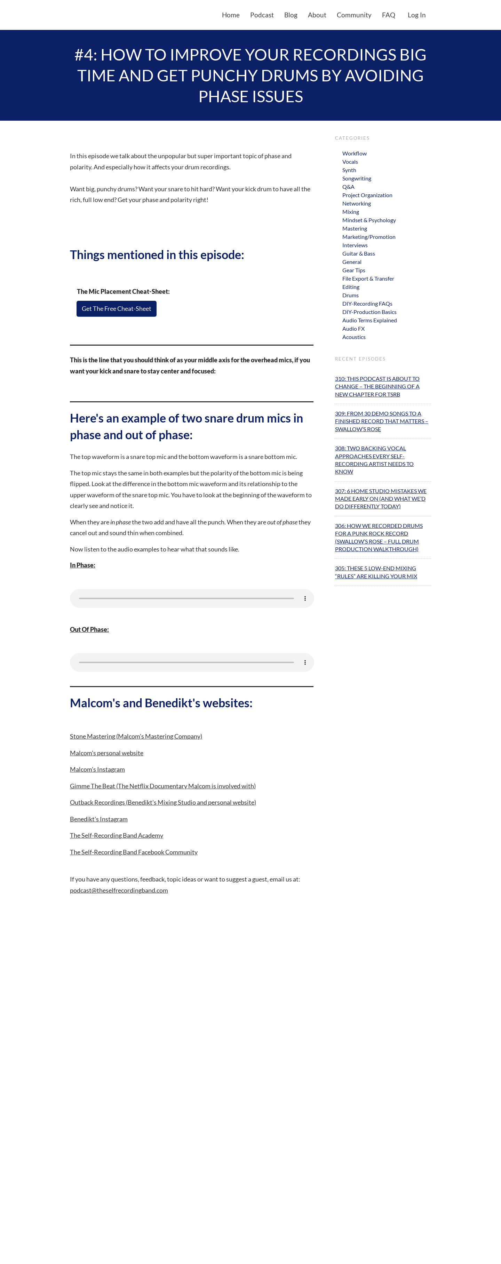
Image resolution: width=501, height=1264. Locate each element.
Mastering (354, 228)
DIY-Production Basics (369, 311)
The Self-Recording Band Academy (116, 835)
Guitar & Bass (358, 253)
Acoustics (354, 336)
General (351, 261)
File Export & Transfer (368, 278)
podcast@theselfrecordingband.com (119, 890)
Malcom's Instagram (97, 769)
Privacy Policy (296, 1252)
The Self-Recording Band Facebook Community (134, 852)
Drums (350, 295)
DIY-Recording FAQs (367, 303)
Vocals (350, 161)
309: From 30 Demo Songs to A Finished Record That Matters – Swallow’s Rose (381, 421)
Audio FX (353, 328)
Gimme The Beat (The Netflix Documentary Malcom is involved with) (163, 786)
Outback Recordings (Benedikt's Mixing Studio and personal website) (163, 802)
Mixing (350, 211)
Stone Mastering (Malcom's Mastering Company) (136, 736)
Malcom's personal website (106, 753)
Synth (349, 170)
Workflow (354, 153)
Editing (350, 286)
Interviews (355, 245)
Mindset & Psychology (369, 220)
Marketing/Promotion (369, 236)
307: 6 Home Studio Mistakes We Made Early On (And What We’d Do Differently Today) (381, 499)
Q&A (348, 186)
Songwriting (356, 178)
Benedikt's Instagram (99, 819)
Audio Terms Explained (369, 320)
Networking (356, 203)
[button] (269, 1228)
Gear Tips (353, 270)
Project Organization (367, 195)
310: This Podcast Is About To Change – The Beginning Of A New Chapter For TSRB (377, 386)
